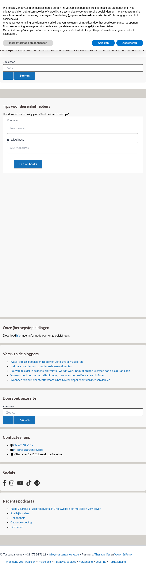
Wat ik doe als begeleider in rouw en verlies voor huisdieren (46, 361)
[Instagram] (11, 483)
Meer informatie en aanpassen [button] (28, 42)
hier (18, 335)
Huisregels (45, 561)
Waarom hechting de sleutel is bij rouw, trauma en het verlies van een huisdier (57, 375)
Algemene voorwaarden (21, 561)
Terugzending (117, 561)
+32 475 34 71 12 (23, 445)
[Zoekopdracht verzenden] (8, 76)
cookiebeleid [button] (10, 18)
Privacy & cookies (65, 561)
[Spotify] (37, 483)
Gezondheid (17, 517)
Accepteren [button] (129, 42)
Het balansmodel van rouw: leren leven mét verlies (41, 366)
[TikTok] (28, 483)
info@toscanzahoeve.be (28, 449)
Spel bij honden (19, 513)
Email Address (15, 139)
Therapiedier (102, 554)
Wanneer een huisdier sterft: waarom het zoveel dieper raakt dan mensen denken (60, 380)
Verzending (86, 561)
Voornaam (13, 120)
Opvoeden (16, 527)
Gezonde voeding (21, 522)
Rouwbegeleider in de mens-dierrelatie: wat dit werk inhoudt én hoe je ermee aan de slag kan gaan (70, 370)
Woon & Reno (123, 554)
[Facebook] (4, 483)
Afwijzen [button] (103, 42)
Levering (101, 561)
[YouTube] (20, 483)
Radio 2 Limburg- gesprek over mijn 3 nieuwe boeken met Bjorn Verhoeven (55, 508)
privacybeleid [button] (11, 11)
